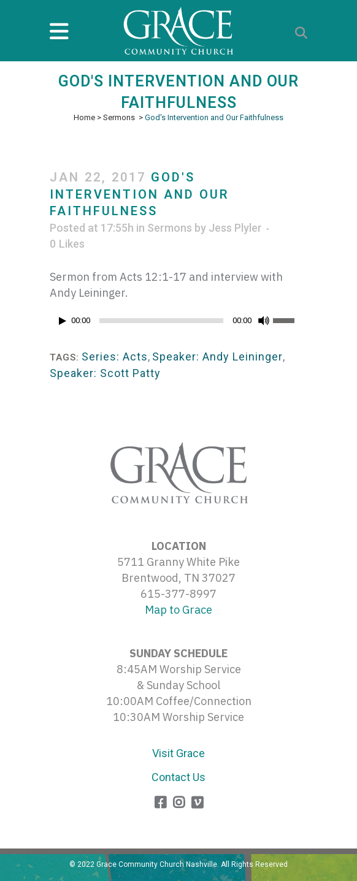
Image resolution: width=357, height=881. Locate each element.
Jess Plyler (235, 227)
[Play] (62, 321)
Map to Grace (178, 610)
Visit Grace (178, 753)
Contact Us (178, 777)
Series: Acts (115, 356)
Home (84, 117)
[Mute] (263, 321)
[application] (178, 324)
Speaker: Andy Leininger (217, 356)
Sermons (119, 117)
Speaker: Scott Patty (105, 373)
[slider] (161, 320)
